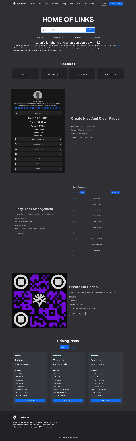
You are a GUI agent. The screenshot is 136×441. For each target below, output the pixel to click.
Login (104, 4)
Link (40, 4)
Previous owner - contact (85, 4)
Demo (71, 4)
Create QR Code (77, 319)
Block (46, 4)
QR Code (54, 4)
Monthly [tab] (64, 347)
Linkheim (21, 4)
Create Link (82, 143)
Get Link (90, 30)
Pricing (63, 4)
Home (33, 4)
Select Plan (30, 400)
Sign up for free (115, 4)
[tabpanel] (68, 378)
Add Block (25, 230)
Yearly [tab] (72, 347)
